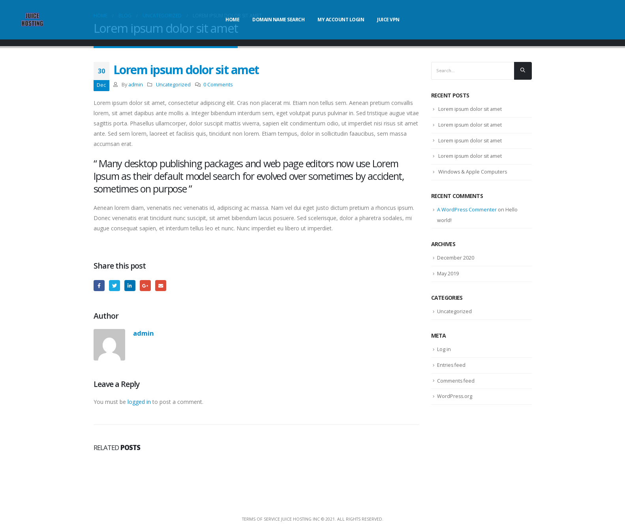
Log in (444, 353)
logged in (139, 402)
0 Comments (218, 84)
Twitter (115, 285)
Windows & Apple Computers (473, 173)
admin (135, 84)
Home (232, 19)
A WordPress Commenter (467, 212)
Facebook (99, 285)
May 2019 (448, 276)
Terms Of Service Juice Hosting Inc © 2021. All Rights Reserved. (312, 520)
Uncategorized (173, 84)
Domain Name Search (278, 19)
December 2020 (455, 261)
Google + (147, 285)
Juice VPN (388, 19)
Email (163, 285)
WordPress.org (455, 401)
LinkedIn (131, 285)
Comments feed (456, 385)
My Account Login (340, 19)
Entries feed (451, 369)
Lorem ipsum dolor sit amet (470, 110)
